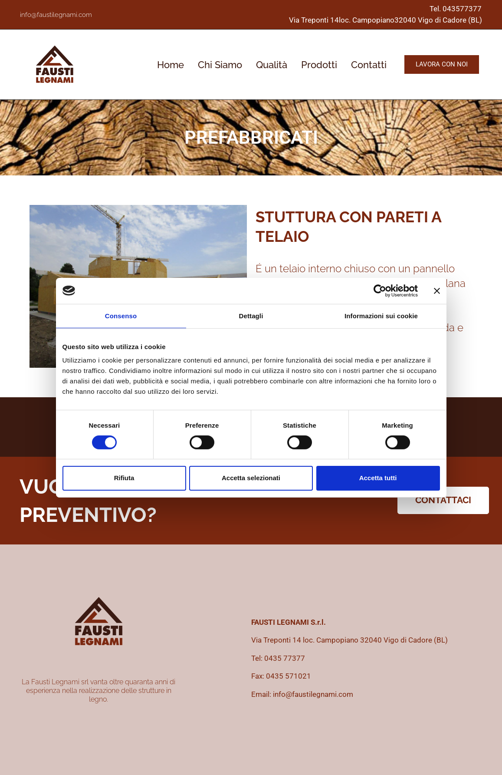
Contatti (369, 64)
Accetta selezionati (251, 477)
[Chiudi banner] (437, 290)
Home (170, 64)
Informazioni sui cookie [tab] (381, 315)
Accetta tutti (378, 477)
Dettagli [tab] (251, 315)
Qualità (271, 64)
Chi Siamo (220, 64)
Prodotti (319, 64)
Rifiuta (124, 477)
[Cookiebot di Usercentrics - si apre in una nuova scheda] (380, 290)
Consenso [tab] (121, 315)
